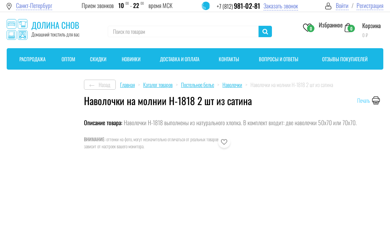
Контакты (229, 59)
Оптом (68, 59)
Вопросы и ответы (278, 59)
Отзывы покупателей (345, 59)
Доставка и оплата (179, 59)
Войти (342, 5)
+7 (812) (238, 6)
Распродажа (32, 59)
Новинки (131, 59)
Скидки (98, 59)
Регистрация (370, 5)
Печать (363, 100)
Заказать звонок (281, 6)
